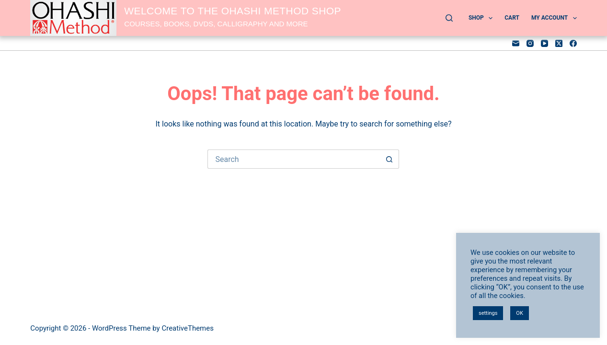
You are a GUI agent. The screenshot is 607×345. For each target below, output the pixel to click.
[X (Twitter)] (558, 43)
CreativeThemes (187, 328)
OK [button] (519, 313)
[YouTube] (544, 43)
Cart (511, 17)
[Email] (515, 43)
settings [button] (488, 313)
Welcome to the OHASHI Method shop (232, 10)
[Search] (449, 18)
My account (554, 18)
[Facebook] (573, 43)
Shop (482, 18)
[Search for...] (293, 159)
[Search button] (389, 159)
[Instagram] (530, 43)
